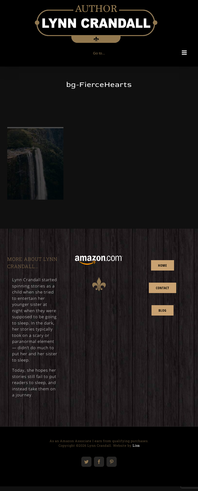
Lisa (136, 445)
